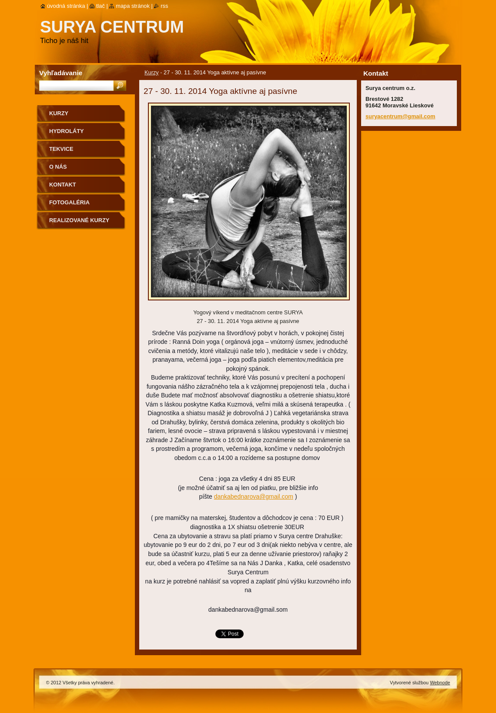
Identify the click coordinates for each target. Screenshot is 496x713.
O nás (58, 166)
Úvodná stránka (66, 6)
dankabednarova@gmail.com (253, 496)
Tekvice (61, 149)
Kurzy (151, 72)
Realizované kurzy (79, 220)
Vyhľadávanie (60, 73)
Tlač (100, 6)
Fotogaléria (69, 202)
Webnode (440, 682)
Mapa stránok (133, 6)
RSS (164, 6)
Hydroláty (66, 131)
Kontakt (62, 184)
